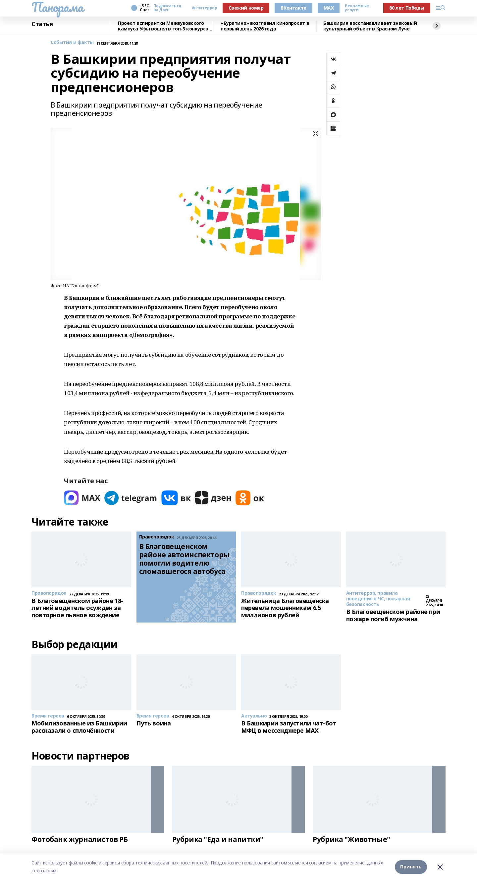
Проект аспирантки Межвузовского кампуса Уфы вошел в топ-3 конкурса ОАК (163, 26)
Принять (411, 866)
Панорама (57, 7)
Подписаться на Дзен (167, 8)
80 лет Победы (406, 8)
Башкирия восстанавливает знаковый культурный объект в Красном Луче (370, 26)
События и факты (72, 42)
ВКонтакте (293, 8)
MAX (329, 8)
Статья (42, 24)
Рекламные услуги (357, 8)
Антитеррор (204, 8)
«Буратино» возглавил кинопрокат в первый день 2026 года (265, 26)
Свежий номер (246, 8)
